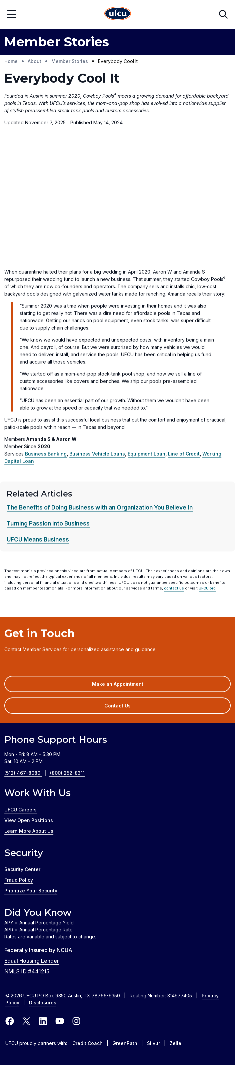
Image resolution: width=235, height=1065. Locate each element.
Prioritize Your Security (30, 890)
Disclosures (42, 1002)
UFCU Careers (20, 809)
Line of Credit (184, 454)
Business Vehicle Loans (97, 454)
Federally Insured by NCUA (38, 950)
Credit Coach (88, 1043)
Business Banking (46, 454)
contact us (174, 588)
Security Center (22, 869)
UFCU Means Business (38, 539)
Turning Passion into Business (48, 523)
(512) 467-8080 (27, 773)
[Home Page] (117, 14)
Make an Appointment (127, 686)
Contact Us (117, 705)
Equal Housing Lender (31, 960)
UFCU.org (207, 588)
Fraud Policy (18, 880)
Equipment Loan (146, 454)
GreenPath (124, 1043)
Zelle (175, 1043)
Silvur (154, 1043)
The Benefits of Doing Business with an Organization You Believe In (100, 507)
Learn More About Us (28, 831)
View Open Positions (28, 820)
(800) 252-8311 (67, 773)
